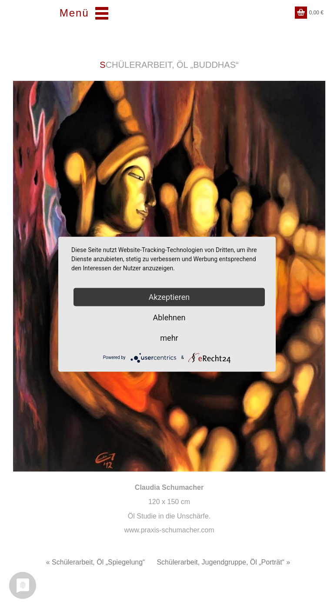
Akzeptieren (169, 296)
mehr (169, 337)
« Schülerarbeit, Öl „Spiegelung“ (95, 562)
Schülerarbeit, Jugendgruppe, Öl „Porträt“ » (223, 562)
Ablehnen (169, 317)
